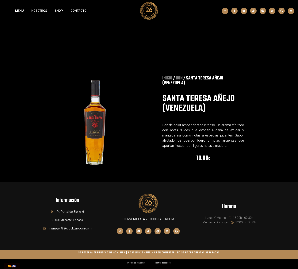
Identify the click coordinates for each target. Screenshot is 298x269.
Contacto (78, 11)
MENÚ (19, 11)
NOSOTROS (39, 11)
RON (179, 78)
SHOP (59, 11)
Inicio (167, 78)
